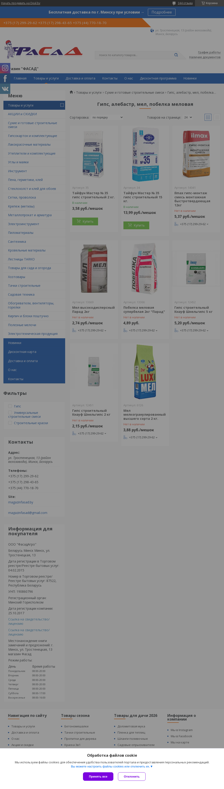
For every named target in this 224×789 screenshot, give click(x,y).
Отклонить (132, 776)
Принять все (98, 776)
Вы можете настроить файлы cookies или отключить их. (110, 766)
